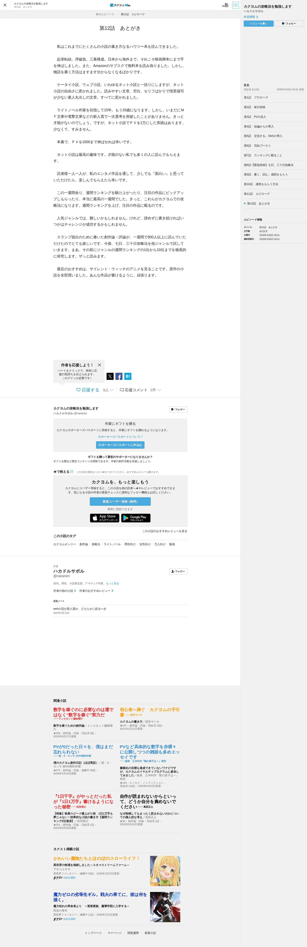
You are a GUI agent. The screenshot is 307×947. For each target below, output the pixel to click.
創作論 (84, 544)
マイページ (115, 932)
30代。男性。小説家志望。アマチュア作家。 (86, 583)
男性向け (130, 544)
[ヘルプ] (72, 471)
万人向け (160, 544)
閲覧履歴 (133, 932)
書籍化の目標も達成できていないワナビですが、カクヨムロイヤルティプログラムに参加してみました (149, 771)
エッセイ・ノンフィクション (147, 782)
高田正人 (151, 817)
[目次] (235, 5)
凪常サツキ (152, 721)
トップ (93, 932)
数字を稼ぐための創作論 (68, 725)
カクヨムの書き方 (131, 721)
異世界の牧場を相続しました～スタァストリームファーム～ (91, 865)
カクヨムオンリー (64, 544)
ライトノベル (112, 544)
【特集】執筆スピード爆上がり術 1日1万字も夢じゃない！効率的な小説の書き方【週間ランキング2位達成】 (83, 817)
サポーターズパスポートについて (120, 436)
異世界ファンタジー (65, 873)
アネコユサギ (61, 869)
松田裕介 (83, 821)
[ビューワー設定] (225, 5)
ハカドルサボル (253, 11)
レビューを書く (259, 23)
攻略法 (96, 544)
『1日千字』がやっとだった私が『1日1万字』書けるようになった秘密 (83, 801)
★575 (56, 770)
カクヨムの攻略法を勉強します (76, 408)
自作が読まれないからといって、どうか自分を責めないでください (148, 801)
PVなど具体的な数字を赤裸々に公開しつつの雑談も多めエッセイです (150, 751)
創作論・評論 (71, 733)
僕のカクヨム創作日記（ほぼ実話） (76, 762)
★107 (123, 725)
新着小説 (150, 932)
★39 (122, 821)
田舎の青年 (60, 910)
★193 (123, 782)
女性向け (145, 544)
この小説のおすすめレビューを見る (164, 531)
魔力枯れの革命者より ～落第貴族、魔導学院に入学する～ (91, 906)
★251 (56, 824)
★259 (56, 733)
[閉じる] (99, 365)
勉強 (172, 544)
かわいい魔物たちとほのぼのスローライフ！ (96, 858)
